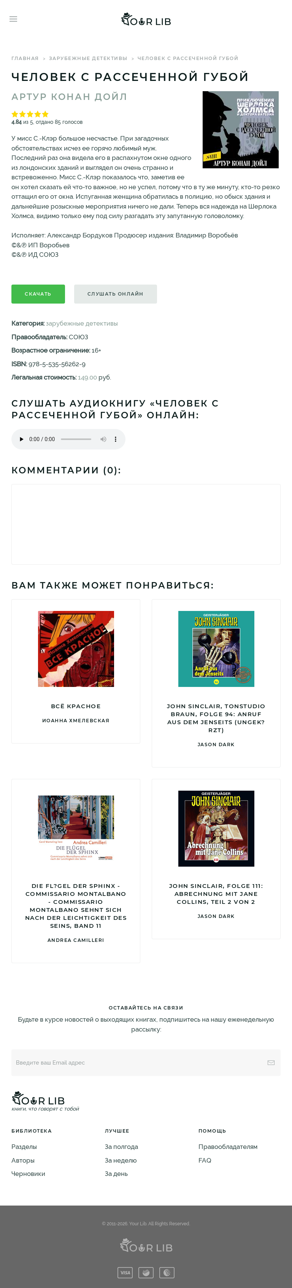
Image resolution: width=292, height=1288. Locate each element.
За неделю (121, 1160)
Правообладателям (227, 1146)
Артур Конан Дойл (69, 97)
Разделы (24, 1146)
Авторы (23, 1160)
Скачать (38, 294)
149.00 (87, 377)
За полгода (121, 1146)
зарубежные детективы (88, 58)
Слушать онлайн (115, 294)
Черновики (28, 1173)
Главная (25, 58)
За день (116, 1173)
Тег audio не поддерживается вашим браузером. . (68, 439)
